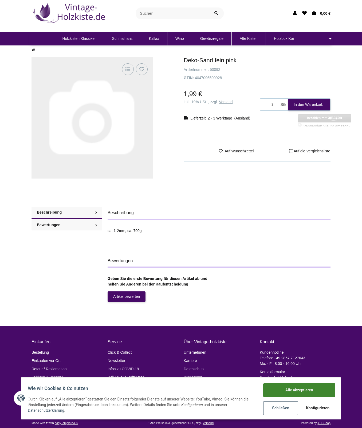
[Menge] (269, 105)
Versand (226, 102)
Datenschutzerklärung (48, 410)
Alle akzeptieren (297, 390)
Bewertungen (67, 225)
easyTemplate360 (66, 423)
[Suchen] (172, 13)
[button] (295, 13)
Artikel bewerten (126, 296)
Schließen (278, 408)
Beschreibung (67, 212)
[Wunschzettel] (304, 13)
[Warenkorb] (321, 13)
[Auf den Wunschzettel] (142, 69)
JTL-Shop (323, 423)
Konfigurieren (316, 408)
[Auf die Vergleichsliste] (128, 69)
